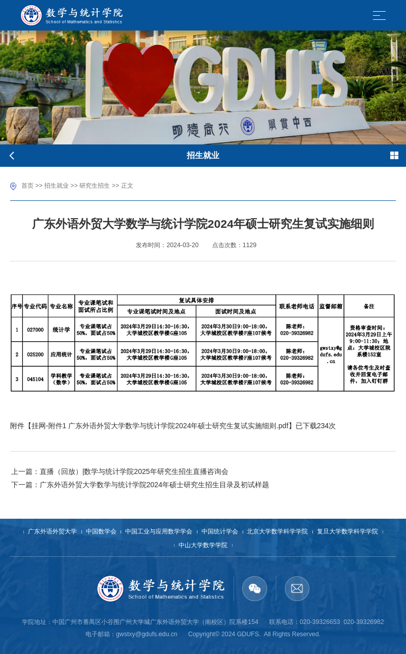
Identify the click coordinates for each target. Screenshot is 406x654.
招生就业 (56, 185)
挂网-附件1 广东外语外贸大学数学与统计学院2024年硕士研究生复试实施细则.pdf (160, 426)
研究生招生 (94, 185)
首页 (27, 185)
